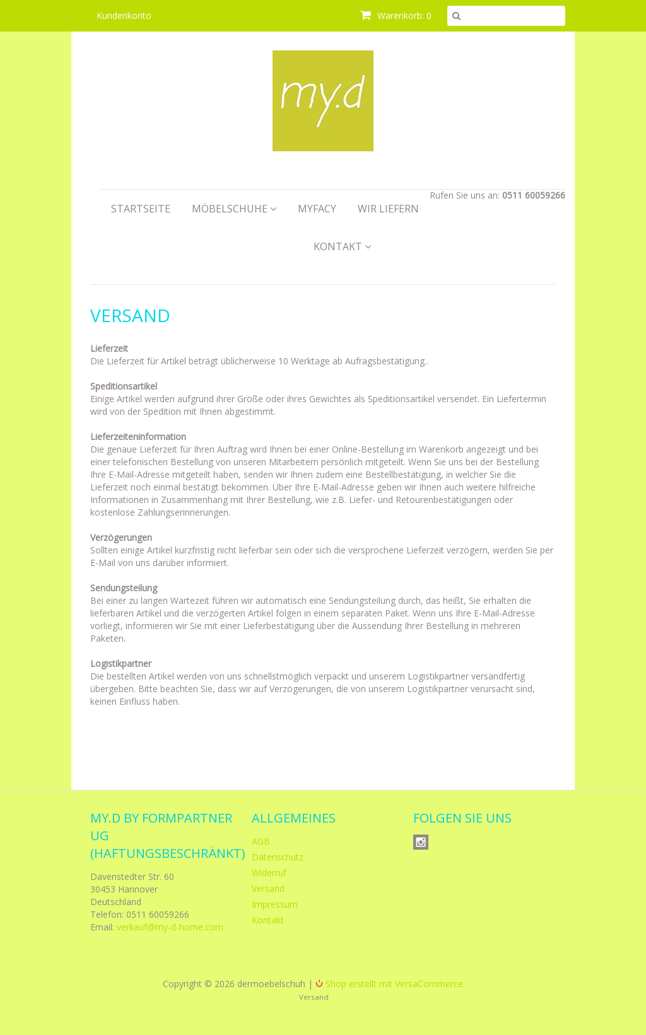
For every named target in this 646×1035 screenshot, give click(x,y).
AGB (261, 841)
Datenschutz (277, 857)
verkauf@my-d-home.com (170, 927)
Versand (268, 888)
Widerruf (269, 873)
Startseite (140, 209)
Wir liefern (388, 209)
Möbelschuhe (234, 209)
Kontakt (342, 246)
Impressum (275, 904)
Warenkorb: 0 (396, 15)
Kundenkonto (124, 15)
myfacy (317, 209)
